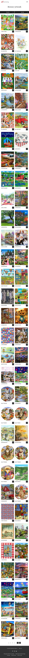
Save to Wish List (13, 31)
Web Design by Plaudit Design (20, 653)
